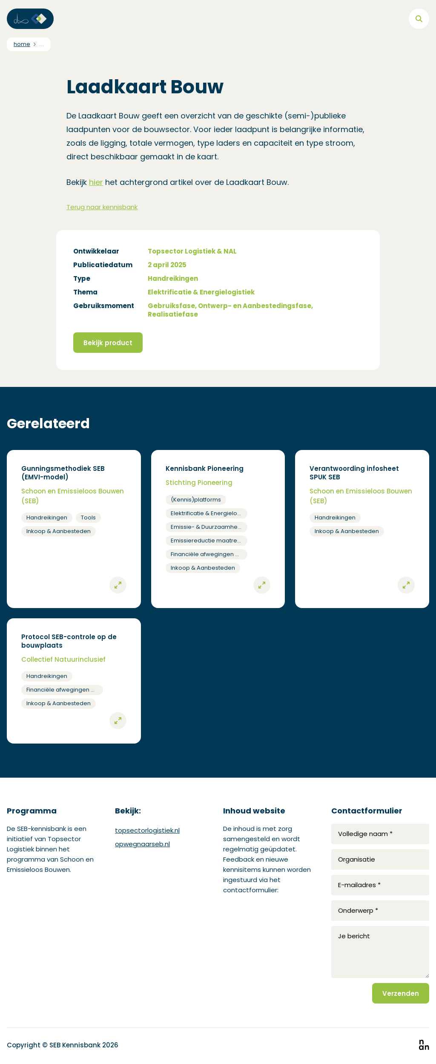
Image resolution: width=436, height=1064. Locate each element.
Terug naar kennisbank (102, 206)
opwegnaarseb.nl (142, 843)
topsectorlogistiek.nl (147, 830)
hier (96, 182)
